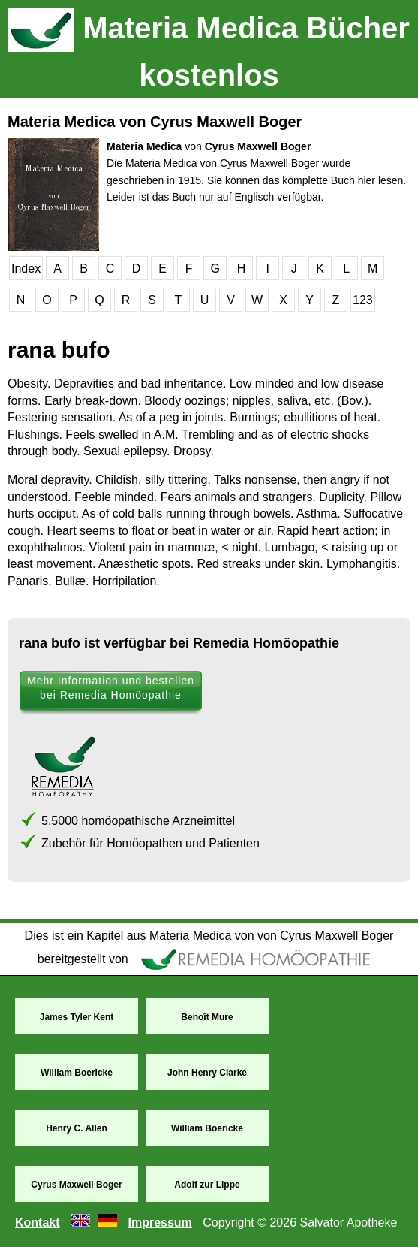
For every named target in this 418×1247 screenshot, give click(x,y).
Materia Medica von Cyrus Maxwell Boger (155, 121)
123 (363, 300)
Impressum (159, 1222)
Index (26, 268)
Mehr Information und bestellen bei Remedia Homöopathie (110, 688)
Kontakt (37, 1222)
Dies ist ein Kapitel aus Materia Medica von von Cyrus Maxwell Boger (209, 935)
